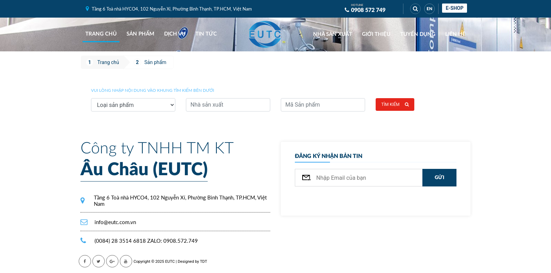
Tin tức (206, 34)
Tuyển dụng (417, 34)
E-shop (455, 8)
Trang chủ (101, 34)
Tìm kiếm (395, 104)
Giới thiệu (376, 34)
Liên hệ (455, 34)
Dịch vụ (175, 34)
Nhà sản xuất (332, 34)
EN (429, 9)
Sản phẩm (140, 34)
